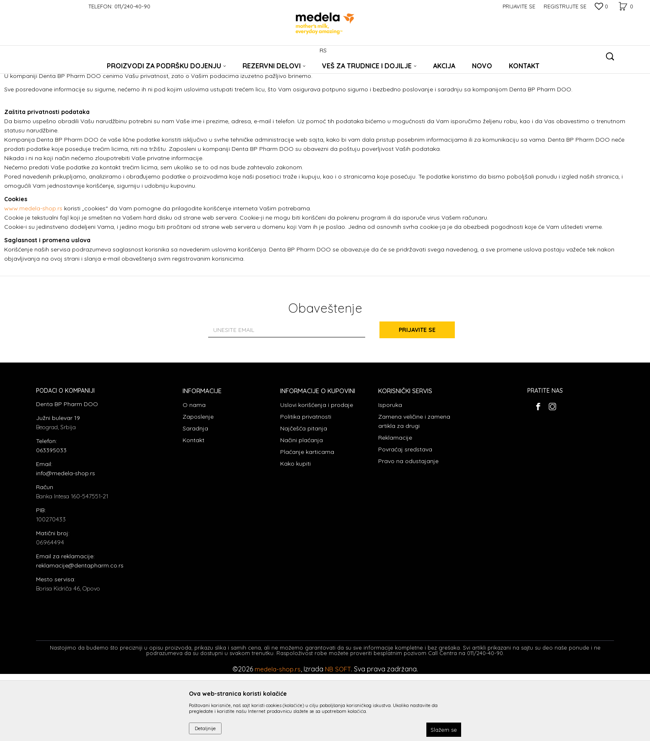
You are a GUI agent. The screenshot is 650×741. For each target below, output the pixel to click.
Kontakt (193, 507)
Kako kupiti (295, 530)
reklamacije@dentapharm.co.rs (80, 632)
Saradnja (195, 495)
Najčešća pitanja (303, 495)
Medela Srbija (51, 72)
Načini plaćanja (301, 507)
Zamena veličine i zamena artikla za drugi (414, 488)
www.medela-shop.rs (33, 275)
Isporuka (390, 472)
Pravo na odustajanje (408, 528)
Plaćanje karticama (307, 519)
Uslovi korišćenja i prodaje (316, 472)
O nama (194, 472)
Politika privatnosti (305, 483)
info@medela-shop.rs (65, 540)
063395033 (51, 517)
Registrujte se (565, 6)
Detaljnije (205, 728)
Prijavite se (417, 397)
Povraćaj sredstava (405, 516)
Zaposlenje (198, 483)
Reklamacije (395, 504)
